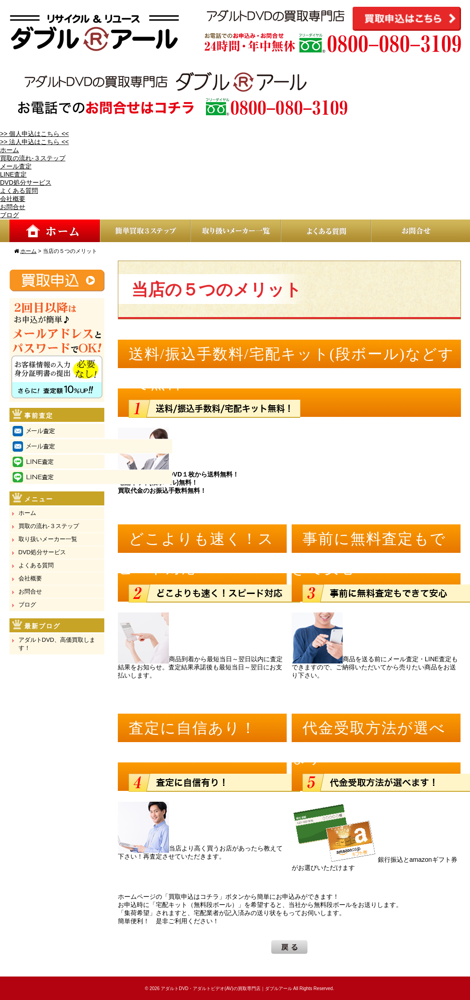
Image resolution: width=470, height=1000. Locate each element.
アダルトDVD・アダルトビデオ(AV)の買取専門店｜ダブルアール (226, 988)
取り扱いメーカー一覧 (48, 539)
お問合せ (12, 206)
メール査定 (16, 166)
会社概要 (12, 198)
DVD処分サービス (25, 182)
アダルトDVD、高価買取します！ (57, 643)
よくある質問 (19, 190)
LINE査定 (13, 174)
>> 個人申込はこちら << (34, 133)
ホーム (9, 150)
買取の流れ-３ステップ (32, 158)
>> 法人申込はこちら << (34, 141)
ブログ (9, 215)
